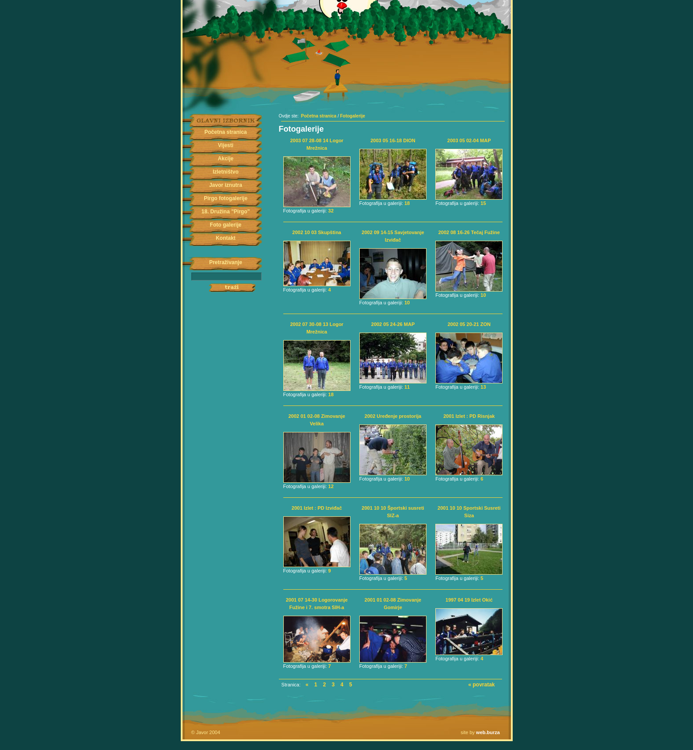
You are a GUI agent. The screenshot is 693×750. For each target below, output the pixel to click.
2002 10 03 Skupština (316, 232)
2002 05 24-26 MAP (393, 324)
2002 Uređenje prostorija (393, 416)
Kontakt (226, 238)
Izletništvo (226, 172)
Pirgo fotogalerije (226, 198)
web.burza (488, 732)
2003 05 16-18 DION (392, 140)
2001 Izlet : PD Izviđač (317, 508)
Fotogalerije (352, 116)
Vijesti (225, 145)
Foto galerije (225, 225)
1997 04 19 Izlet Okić (469, 599)
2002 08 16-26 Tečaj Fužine (469, 232)
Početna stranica (225, 132)
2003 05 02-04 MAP (469, 140)
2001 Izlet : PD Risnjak (469, 416)
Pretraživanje (225, 262)
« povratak (481, 685)
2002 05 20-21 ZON (469, 324)
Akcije (225, 158)
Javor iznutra (225, 185)
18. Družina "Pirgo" (226, 211)
